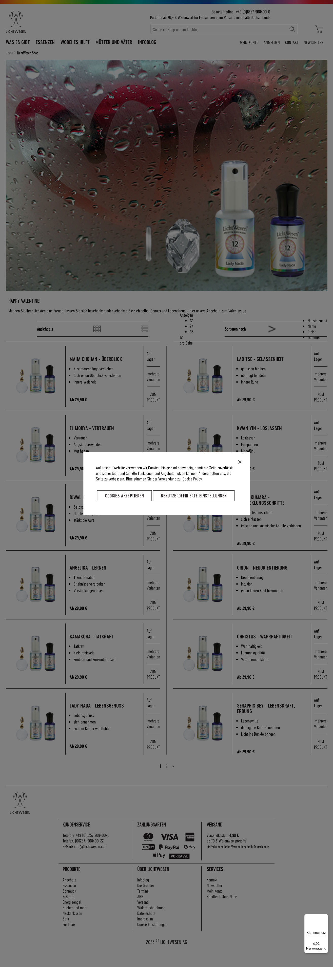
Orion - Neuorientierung (269, 578)
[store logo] (38, 21)
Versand (229, 17)
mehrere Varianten (153, 377)
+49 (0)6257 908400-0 (92, 852)
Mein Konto (249, 42)
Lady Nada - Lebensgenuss (103, 721)
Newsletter (313, 42)
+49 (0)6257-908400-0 (253, 11)
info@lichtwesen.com (90, 863)
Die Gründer (145, 902)
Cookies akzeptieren (124, 495)
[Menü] (325, 917)
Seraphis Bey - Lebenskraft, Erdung (273, 724)
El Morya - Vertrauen (98, 431)
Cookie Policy (192, 478)
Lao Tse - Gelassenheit (267, 359)
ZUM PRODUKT (153, 398)
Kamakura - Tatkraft (98, 650)
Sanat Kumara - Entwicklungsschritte (267, 505)
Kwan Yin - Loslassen (266, 431)
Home (10, 53)
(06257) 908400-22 (89, 857)
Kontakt (292, 42)
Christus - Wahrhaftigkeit (271, 650)
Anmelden (272, 42)
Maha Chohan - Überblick (102, 359)
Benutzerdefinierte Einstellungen (194, 495)
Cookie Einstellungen (152, 941)
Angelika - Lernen (94, 578)
